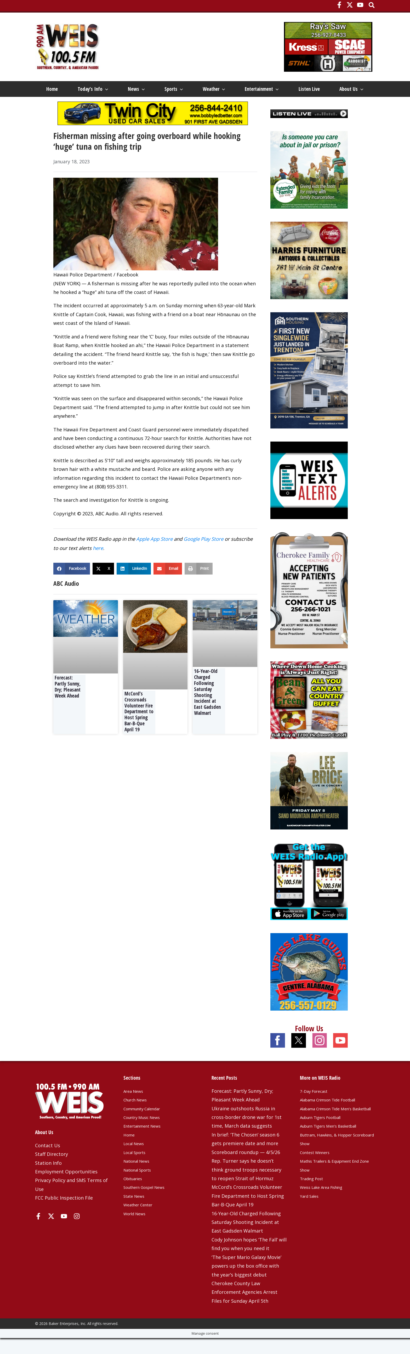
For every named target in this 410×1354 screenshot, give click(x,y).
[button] (372, 5)
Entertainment (265, 89)
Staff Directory (51, 1170)
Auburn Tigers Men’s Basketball (336, 1150)
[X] (349, 5)
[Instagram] (76, 1232)
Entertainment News (146, 1142)
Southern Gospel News (149, 1203)
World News (137, 1229)
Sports (175, 89)
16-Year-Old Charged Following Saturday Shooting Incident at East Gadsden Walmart (207, 708)
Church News (138, 1115)
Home (51, 89)
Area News (135, 1107)
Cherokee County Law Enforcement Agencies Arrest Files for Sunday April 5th (244, 1308)
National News (139, 1177)
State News (136, 1212)
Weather (216, 89)
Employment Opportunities (66, 1187)
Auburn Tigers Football (326, 1142)
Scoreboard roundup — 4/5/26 (246, 1168)
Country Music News (146, 1133)
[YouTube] (360, 5)
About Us (57, 104)
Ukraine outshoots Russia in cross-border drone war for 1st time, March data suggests (247, 1133)
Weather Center (141, 1220)
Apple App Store (154, 554)
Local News (136, 1159)
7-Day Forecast (316, 1107)
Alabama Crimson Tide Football (335, 1115)
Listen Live (313, 89)
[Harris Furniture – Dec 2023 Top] (309, 276)
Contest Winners (319, 1177)
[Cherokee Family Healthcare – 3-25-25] (309, 606)
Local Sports (137, 1168)
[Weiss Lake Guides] (309, 987)
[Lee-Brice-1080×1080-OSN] (309, 806)
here (98, 564)
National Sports (141, 1185)
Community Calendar (147, 1124)
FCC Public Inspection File (64, 1214)
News (136, 89)
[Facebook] (339, 5)
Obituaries (135, 1194)
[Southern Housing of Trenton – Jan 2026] (309, 386)
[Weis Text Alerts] (309, 496)
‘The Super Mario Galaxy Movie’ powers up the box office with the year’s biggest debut (246, 1282)
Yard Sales (311, 1220)
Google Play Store (203, 554)
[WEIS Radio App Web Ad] (309, 897)
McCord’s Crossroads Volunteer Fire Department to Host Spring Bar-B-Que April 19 (138, 727)
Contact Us (47, 1161)
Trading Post (314, 1203)
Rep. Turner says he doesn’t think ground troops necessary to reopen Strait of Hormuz (246, 1185)
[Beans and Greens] (309, 715)
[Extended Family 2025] (309, 185)
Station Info (48, 1178)
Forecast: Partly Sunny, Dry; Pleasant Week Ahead (68, 702)
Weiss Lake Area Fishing (327, 1212)
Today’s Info (92, 89)
